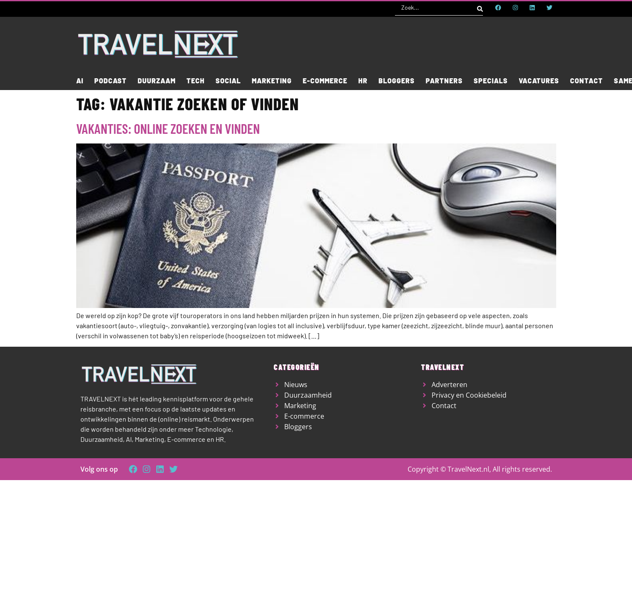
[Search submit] (480, 8)
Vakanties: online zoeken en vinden (168, 128)
